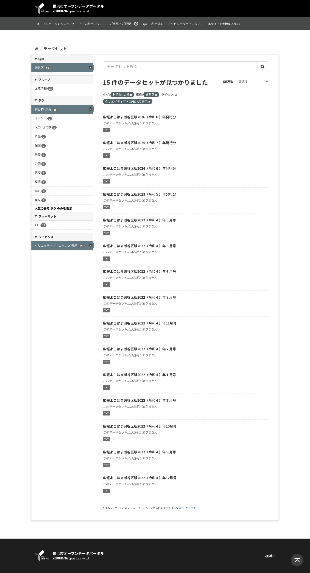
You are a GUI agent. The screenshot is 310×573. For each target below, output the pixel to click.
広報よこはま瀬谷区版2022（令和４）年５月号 (139, 245)
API (171, 508)
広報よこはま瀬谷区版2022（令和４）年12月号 (140, 477)
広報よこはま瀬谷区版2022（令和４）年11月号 (140, 323)
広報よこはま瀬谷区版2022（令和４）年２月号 (139, 348)
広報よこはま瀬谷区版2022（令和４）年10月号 (140, 426)
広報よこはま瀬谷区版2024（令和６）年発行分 (139, 168)
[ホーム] (36, 48)
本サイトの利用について (224, 24)
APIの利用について (92, 24)
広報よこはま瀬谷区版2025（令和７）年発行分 (139, 142)
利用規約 (157, 24)
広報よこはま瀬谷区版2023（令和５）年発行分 (139, 194)
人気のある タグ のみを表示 (53, 208)
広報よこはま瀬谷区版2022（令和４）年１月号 (139, 374)
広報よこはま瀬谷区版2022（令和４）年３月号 (139, 219)
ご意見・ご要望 (120, 24)
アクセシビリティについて (185, 24)
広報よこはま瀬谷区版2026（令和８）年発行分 (139, 116)
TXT (106, 129)
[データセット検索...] (180, 66)
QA (145, 24)
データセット (55, 48)
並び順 (227, 81)
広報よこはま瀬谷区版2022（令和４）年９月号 (139, 451)
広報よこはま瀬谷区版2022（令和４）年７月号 (139, 400)
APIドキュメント (189, 508)
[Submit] (263, 66)
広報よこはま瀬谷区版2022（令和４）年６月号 (139, 271)
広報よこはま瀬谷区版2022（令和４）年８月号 (139, 297)
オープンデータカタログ (53, 24)
